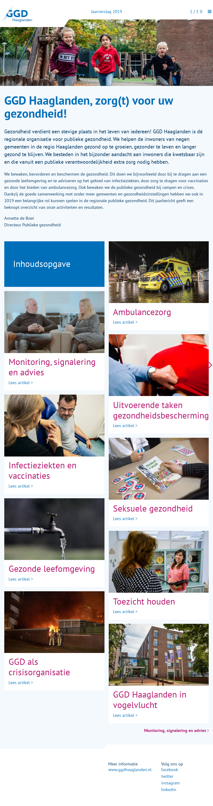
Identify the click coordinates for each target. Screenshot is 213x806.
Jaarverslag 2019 (106, 11)
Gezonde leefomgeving (52, 568)
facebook (169, 770)
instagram (170, 783)
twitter (167, 776)
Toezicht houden (144, 601)
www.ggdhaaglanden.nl (129, 770)
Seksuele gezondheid (153, 508)
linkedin (168, 789)
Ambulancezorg (142, 312)
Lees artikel (19, 383)
